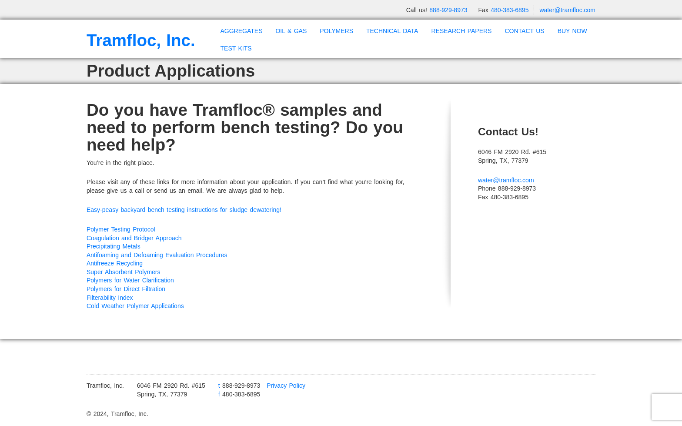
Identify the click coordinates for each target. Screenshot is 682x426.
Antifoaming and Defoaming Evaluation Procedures (157, 255)
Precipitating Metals (113, 246)
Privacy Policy (286, 385)
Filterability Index (110, 297)
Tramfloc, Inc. (141, 40)
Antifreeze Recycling (115, 263)
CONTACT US (524, 30)
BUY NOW (572, 30)
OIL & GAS (291, 30)
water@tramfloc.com (567, 10)
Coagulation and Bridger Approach (134, 238)
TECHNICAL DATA (392, 30)
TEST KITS (236, 48)
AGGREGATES (242, 30)
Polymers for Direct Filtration (126, 288)
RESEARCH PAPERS (461, 30)
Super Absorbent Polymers (123, 271)
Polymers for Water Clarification (130, 280)
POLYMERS (336, 30)
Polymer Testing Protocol (121, 229)
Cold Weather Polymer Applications (135, 305)
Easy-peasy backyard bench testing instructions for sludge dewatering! (185, 209)
